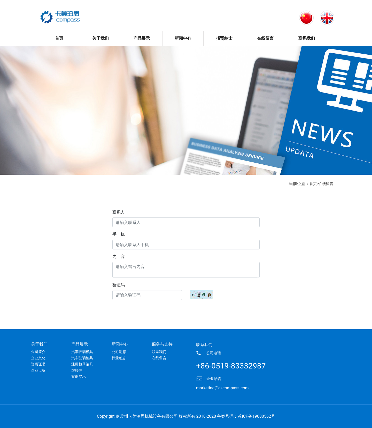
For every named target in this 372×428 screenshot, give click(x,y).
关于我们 (100, 38)
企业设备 (38, 370)
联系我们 (306, 38)
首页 (59, 38)
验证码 (118, 284)
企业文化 (38, 358)
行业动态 (119, 358)
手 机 (118, 234)
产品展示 (141, 38)
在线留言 (265, 38)
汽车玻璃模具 (82, 352)
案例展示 (78, 376)
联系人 (118, 212)
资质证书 (38, 364)
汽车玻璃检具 (82, 358)
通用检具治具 (82, 364)
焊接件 (76, 370)
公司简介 (38, 352)
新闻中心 (183, 38)
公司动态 (119, 352)
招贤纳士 (224, 38)
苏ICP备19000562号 (256, 416)
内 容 (118, 256)
